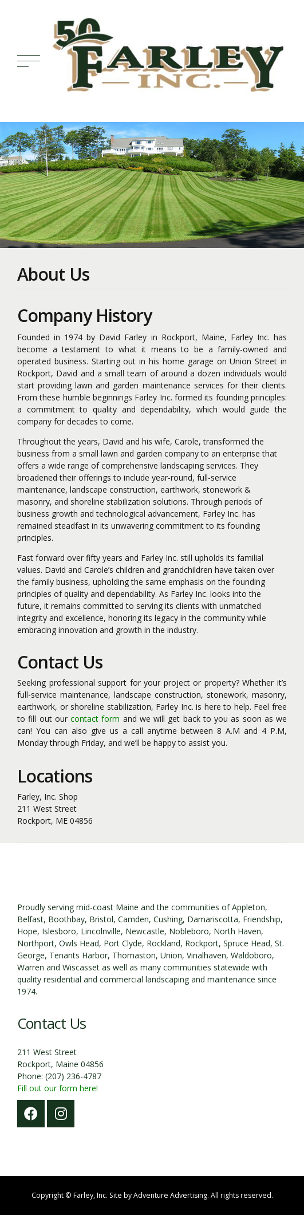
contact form (95, 718)
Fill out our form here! (57, 1088)
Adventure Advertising (170, 1195)
